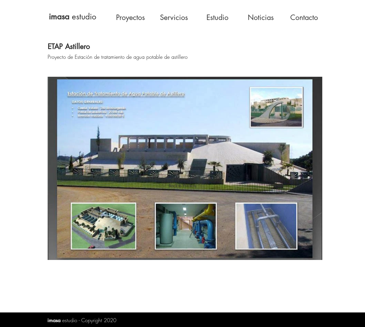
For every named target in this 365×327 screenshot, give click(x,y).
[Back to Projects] (182, 185)
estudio (72, 16)
